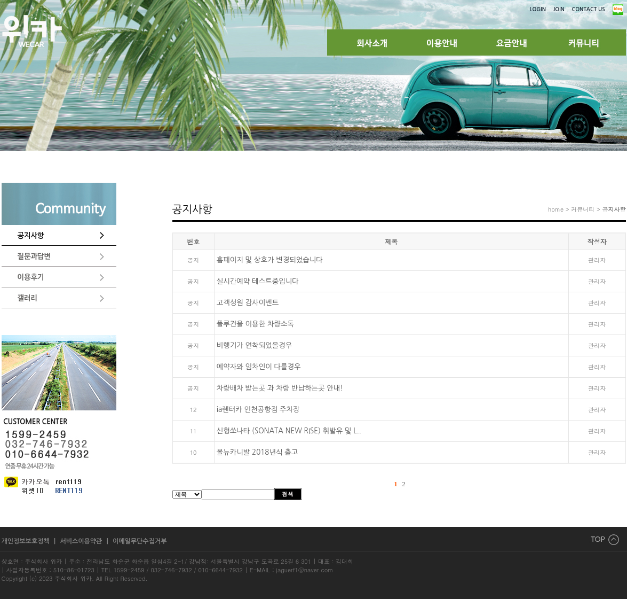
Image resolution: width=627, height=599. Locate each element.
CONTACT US (588, 9)
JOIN (559, 9)
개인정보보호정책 (27, 541)
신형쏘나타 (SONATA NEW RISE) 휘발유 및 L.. (289, 430)
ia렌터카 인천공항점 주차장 (258, 409)
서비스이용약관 (82, 541)
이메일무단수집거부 (140, 541)
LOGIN (538, 9)
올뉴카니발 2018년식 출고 (257, 452)
